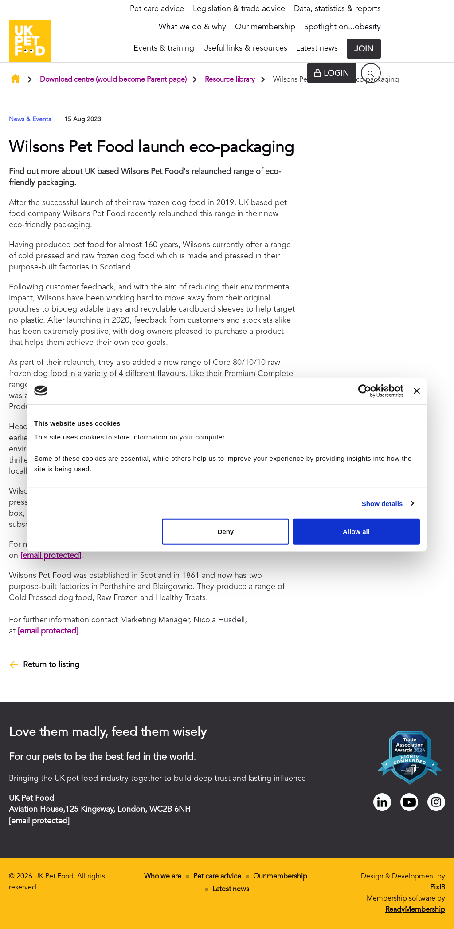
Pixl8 (437, 887)
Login (336, 74)
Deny (226, 531)
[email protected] (50, 556)
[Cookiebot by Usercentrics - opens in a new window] (364, 390)
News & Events (30, 119)
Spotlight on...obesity (342, 27)
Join (363, 49)
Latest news (317, 48)
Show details (382, 503)
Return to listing (51, 665)
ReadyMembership (415, 909)
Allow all (356, 531)
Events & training (163, 48)
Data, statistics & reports (337, 9)
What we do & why (192, 27)
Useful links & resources (245, 48)
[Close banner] (417, 390)
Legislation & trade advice (239, 9)
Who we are (162, 876)
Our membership (265, 27)
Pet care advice (157, 9)
